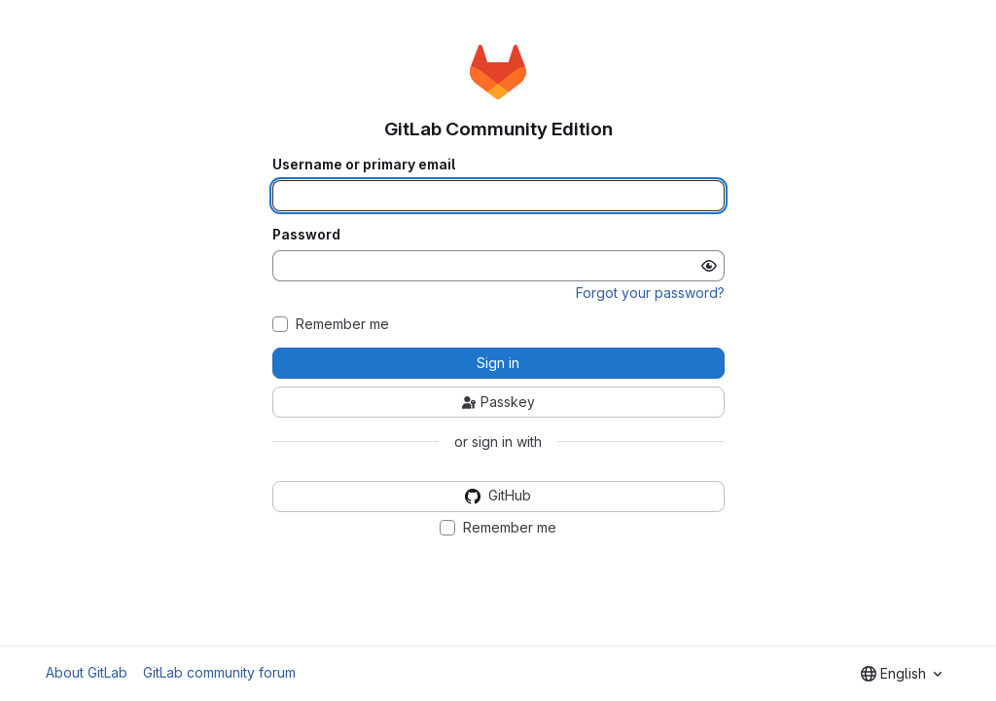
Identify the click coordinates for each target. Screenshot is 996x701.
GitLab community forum (219, 672)
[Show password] (709, 265)
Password (306, 234)
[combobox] (901, 673)
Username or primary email (363, 164)
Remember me (342, 324)
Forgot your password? (650, 292)
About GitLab (86, 672)
